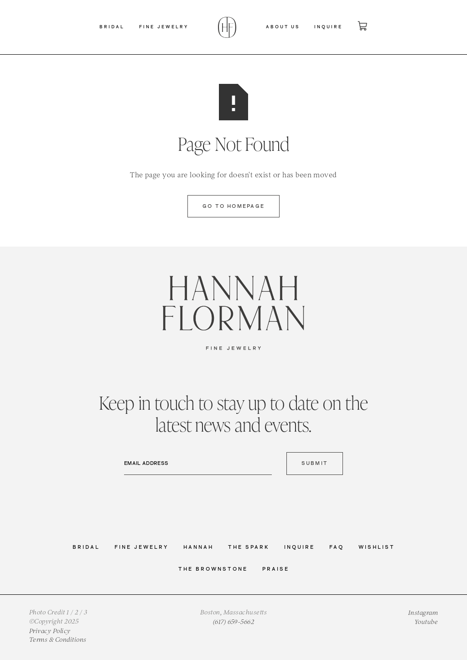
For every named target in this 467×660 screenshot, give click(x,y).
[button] (112, 27)
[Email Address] (198, 463)
